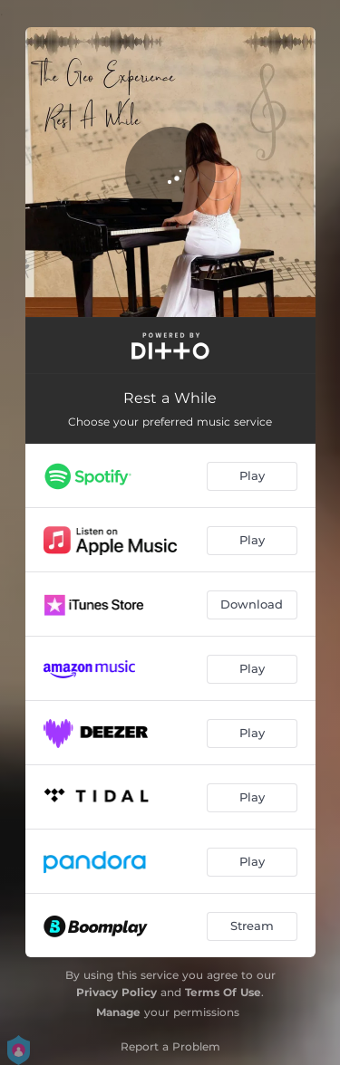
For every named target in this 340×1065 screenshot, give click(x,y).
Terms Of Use (223, 992)
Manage (118, 1012)
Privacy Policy (116, 992)
